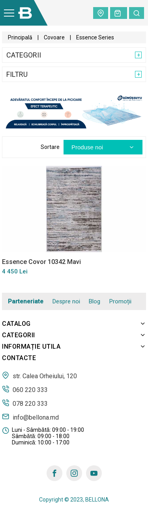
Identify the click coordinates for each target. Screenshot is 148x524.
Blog (94, 301)
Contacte (19, 358)
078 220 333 (25, 403)
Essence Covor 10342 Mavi (41, 262)
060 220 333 (25, 389)
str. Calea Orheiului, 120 (39, 375)
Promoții (120, 301)
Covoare (54, 37)
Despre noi (66, 301)
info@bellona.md (30, 417)
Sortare (50, 147)
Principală (20, 37)
